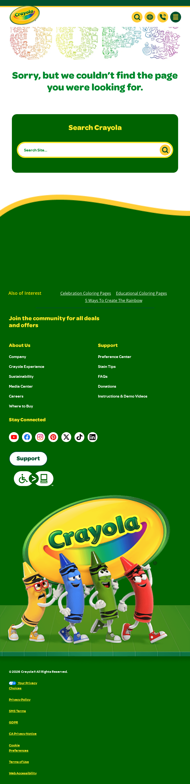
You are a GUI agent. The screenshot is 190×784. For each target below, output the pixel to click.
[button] (137, 17)
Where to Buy (21, 406)
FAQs (103, 376)
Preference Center (114, 356)
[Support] (162, 17)
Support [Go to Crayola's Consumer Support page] (28, 459)
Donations (107, 386)
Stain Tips (107, 366)
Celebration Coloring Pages (85, 293)
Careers (16, 396)
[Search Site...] (95, 150)
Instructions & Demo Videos (122, 396)
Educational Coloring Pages (141, 293)
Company (17, 356)
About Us (19, 345)
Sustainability (21, 376)
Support (108, 345)
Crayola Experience (26, 366)
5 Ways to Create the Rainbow (113, 300)
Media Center (21, 386)
